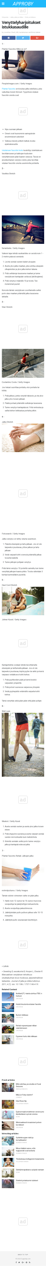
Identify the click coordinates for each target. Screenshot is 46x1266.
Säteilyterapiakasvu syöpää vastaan (30, 1170)
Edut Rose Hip (21, 1101)
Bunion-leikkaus (22, 1015)
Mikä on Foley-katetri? (24, 1095)
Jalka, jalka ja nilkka (16, 17)
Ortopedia (5, 17)
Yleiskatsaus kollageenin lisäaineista (30, 1159)
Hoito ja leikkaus (30, 17)
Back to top (23, 1254)
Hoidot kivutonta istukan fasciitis (28, 1004)
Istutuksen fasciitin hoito (12, 150)
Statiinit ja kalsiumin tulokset (27, 1180)
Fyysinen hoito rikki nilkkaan (26, 1036)
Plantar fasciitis (8, 89)
